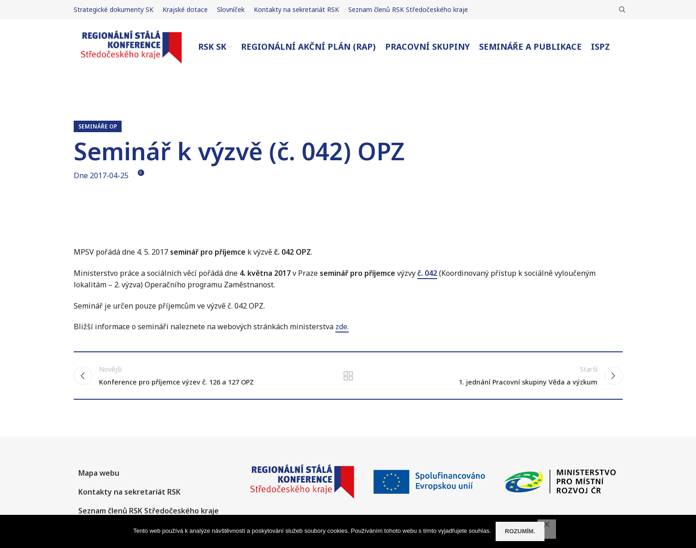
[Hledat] (620, 9)
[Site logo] (131, 46)
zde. (342, 326)
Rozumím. (520, 531)
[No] (547, 529)
